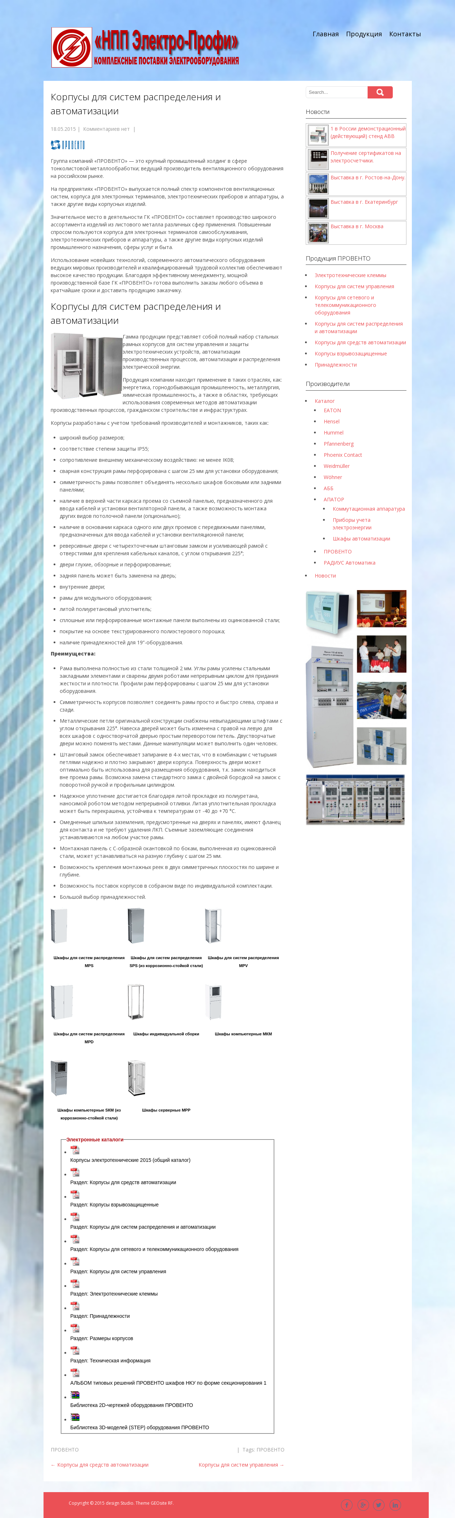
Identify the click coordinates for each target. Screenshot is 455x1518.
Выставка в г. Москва (357, 226)
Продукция (364, 33)
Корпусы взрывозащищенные (351, 353)
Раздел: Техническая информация (110, 1360)
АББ (328, 488)
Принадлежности (336, 364)
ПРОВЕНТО (65, 1449)
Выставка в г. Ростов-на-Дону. (368, 177)
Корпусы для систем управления (242, 1464)
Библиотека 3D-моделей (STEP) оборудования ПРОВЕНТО (139, 1427)
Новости (325, 575)
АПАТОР (334, 499)
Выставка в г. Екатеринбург (364, 201)
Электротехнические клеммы (350, 275)
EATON (332, 410)
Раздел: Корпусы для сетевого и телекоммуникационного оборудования (154, 1249)
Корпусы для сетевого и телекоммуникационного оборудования (345, 305)
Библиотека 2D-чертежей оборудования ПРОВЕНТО (131, 1405)
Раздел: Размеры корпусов (101, 1338)
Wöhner (333, 477)
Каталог (325, 400)
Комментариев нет (106, 128)
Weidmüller (337, 466)
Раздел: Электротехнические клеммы (114, 1294)
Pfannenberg (339, 443)
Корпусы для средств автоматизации (100, 1464)
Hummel (333, 432)
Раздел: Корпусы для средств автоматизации (123, 1182)
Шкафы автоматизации (361, 538)
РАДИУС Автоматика (350, 562)
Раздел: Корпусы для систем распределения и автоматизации (143, 1227)
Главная (326, 33)
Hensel (332, 421)
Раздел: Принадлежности (100, 1316)
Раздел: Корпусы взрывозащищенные (114, 1205)
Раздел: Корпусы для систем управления (118, 1271)
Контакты (405, 33)
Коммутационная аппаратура (369, 508)
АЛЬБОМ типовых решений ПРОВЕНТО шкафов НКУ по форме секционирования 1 (168, 1383)
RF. (171, 1503)
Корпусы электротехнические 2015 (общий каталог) (130, 1160)
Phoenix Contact (343, 454)
